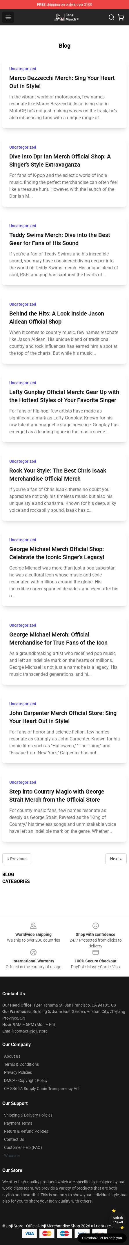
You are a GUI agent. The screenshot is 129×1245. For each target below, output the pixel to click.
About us (12, 1056)
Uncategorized (22, 68)
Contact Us (14, 1139)
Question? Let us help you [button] (102, 1238)
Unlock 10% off (118, 1220)
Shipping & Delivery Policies (28, 1115)
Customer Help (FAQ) (23, 1147)
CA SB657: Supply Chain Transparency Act (42, 1088)
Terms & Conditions (21, 1064)
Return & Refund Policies (26, 1131)
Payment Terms (18, 1123)
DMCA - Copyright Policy (26, 1080)
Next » (116, 858)
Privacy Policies (18, 1072)
